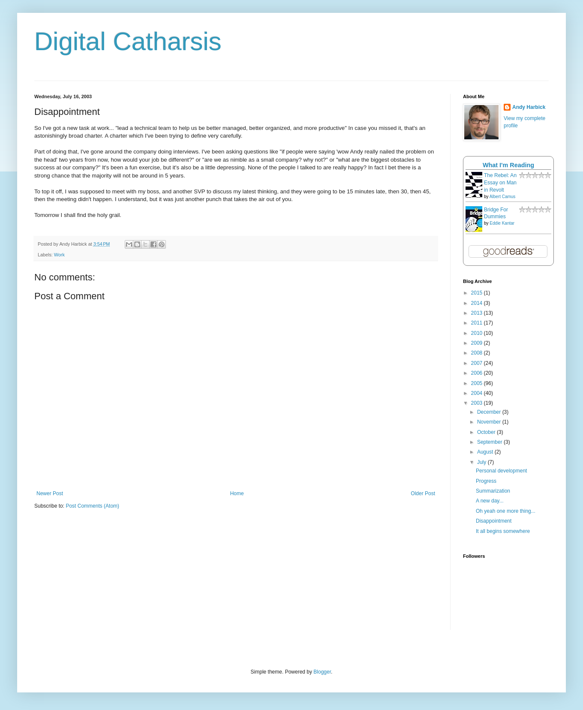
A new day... (489, 501)
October (487, 432)
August (486, 452)
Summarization (493, 491)
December (489, 412)
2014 (477, 303)
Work (59, 254)
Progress (486, 481)
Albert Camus (503, 196)
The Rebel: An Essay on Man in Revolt (500, 182)
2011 (477, 323)
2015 (477, 293)
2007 (477, 363)
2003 (477, 403)
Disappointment (493, 521)
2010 (477, 333)
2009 (477, 343)
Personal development (501, 471)
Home (237, 493)
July (482, 462)
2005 (477, 383)
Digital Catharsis (128, 41)
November (489, 422)
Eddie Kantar (502, 223)
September (490, 442)
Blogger (322, 672)
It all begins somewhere (503, 531)
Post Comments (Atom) (92, 506)
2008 (477, 353)
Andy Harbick (528, 107)
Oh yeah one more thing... (505, 511)
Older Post (423, 493)
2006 (477, 373)
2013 (477, 313)
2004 (477, 393)
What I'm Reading (508, 165)
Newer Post (49, 493)
